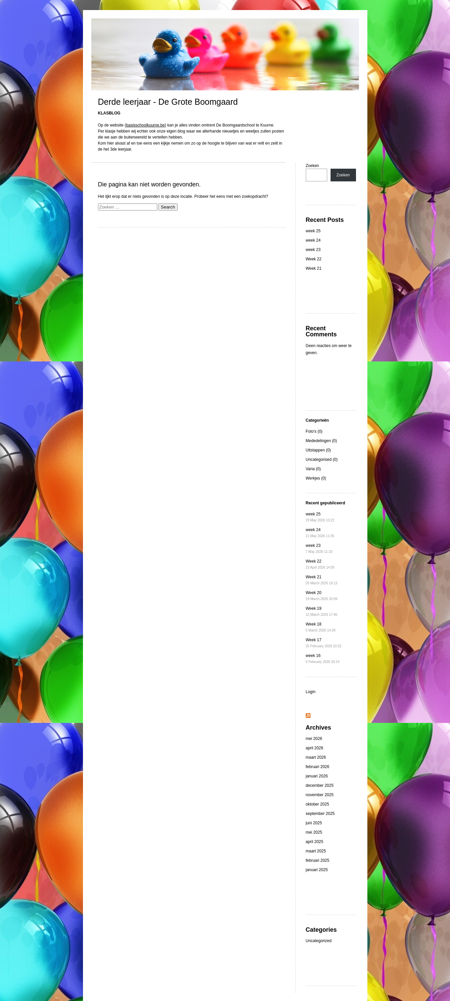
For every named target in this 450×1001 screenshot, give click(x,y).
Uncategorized (319, 940)
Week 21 (314, 268)
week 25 (313, 231)
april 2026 (315, 748)
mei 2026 (314, 738)
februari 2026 (318, 766)
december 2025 (320, 785)
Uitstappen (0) (318, 450)
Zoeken (312, 165)
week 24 (313, 240)
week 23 (313, 249)
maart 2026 (316, 757)
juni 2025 (314, 823)
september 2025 (320, 813)
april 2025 (315, 841)
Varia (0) (313, 469)
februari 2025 (318, 860)
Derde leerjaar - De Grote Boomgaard (168, 101)
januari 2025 (317, 869)
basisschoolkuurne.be (145, 125)
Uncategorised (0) (322, 459)
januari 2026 (317, 776)
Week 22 (314, 259)
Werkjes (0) (316, 478)
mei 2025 (314, 832)
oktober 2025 (317, 804)
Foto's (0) (314, 431)
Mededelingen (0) (321, 440)
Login (311, 691)
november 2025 (320, 795)
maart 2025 (316, 851)
